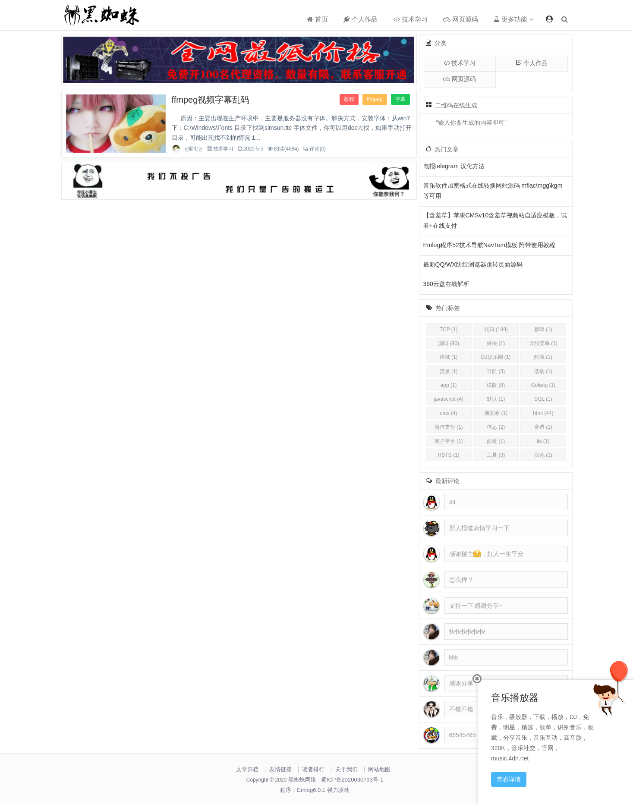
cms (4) (448, 452)
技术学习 (410, 19)
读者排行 (313, 769)
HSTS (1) (449, 494)
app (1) (449, 424)
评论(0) (317, 149)
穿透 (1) (543, 466)
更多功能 (513, 19)
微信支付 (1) (449, 466)
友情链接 (280, 769)
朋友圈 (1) (495, 452)
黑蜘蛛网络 (302, 779)
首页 (317, 19)
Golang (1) (543, 424)
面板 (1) (496, 480)
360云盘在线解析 (446, 283)
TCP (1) (449, 368)
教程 (349, 99)
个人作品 (360, 19)
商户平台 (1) (449, 480)
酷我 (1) (543, 396)
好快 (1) (496, 382)
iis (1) (543, 480)
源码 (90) (448, 382)
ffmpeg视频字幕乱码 (211, 99)
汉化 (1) (543, 494)
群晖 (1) (543, 368)
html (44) (543, 452)
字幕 (400, 99)
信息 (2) (496, 466)
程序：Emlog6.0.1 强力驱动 (314, 790)
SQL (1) (543, 438)
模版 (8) (496, 424)
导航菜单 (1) (543, 382)
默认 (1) (496, 438)
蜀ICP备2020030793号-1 (352, 779)
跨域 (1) (449, 396)
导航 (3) (496, 410)
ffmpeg (374, 99)
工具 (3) (496, 494)
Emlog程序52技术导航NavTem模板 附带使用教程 (489, 245)
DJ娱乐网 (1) (496, 396)
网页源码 (460, 19)
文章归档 (247, 769)
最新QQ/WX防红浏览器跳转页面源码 (473, 264)
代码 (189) (496, 368)
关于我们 (346, 769)
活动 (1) (543, 410)
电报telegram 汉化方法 (454, 166)
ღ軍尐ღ (193, 149)
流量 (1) (449, 410)
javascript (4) (448, 438)
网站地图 (379, 769)
